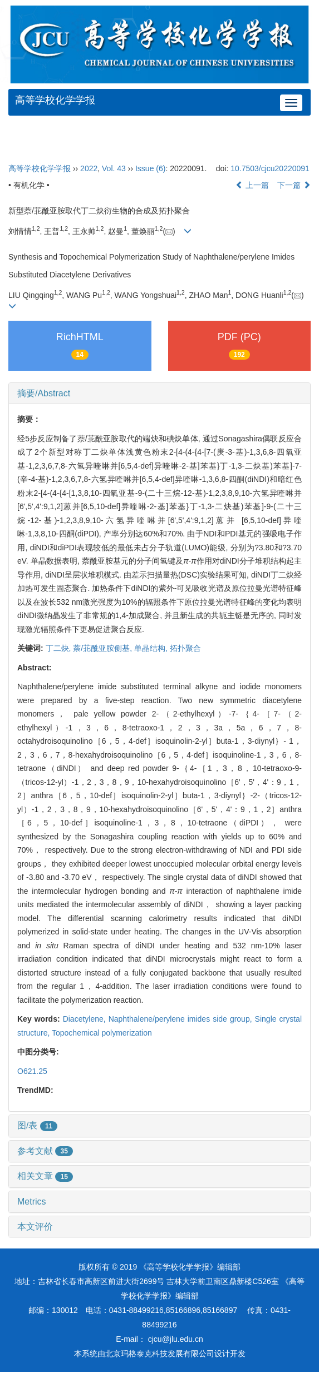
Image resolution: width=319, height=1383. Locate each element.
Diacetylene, (86, 1018)
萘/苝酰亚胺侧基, (103, 648)
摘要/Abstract (43, 393)
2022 (88, 168)
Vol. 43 (114, 168)
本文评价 (35, 1226)
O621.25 (32, 1071)
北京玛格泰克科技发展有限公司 (159, 1353)
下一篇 (294, 185)
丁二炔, (59, 648)
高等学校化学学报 (55, 100)
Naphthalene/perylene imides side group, (182, 1018)
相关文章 (45, 1176)
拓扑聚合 (185, 648)
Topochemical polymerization (102, 1032)
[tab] (159, 393)
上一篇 (252, 185)
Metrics (31, 1201)
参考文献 (45, 1151)
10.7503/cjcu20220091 (270, 168)
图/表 (37, 1125)
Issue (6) (150, 168)
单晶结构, (152, 648)
